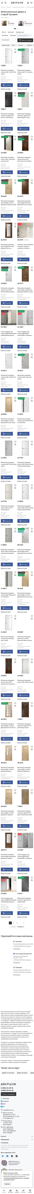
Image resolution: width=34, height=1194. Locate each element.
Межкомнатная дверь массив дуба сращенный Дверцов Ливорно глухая (25, 290)
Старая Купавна (23, 35)
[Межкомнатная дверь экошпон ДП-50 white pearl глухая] (9, 622)
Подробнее (16, 949)
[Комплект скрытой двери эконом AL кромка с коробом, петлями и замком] (25, 230)
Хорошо (7, 1184)
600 (14, 45)
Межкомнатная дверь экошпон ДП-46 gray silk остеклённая (8, 595)
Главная (3, 7)
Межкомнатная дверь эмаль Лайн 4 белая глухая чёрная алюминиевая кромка (25, 508)
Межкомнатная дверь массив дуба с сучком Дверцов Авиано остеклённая (7, 769)
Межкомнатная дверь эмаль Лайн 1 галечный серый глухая (8, 159)
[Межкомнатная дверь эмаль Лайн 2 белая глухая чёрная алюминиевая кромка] (25, 448)
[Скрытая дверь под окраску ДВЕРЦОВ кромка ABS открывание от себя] (25, 840)
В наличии (5, 35)
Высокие (13, 35)
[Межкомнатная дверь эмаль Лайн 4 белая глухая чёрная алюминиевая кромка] (25, 491)
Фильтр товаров (25, 40)
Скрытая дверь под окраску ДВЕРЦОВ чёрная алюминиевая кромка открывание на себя (8, 333)
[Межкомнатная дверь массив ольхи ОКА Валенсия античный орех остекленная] (9, 666)
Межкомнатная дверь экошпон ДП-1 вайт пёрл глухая (8, 72)
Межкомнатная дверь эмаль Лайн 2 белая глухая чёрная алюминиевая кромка (25, 464)
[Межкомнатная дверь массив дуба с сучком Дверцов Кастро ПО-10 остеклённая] (9, 709)
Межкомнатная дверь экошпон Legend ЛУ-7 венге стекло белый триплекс (7, 115)
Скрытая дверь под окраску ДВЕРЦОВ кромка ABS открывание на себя (24, 333)
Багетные (11, 32)
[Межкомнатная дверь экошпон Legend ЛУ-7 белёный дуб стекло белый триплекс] (25, 99)
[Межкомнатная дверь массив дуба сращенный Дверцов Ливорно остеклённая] (9, 840)
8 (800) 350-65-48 (7, 1090)
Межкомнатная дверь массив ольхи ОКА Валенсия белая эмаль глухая (7, 290)
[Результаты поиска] (5, 3)
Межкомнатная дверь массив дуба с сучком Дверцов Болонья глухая (24, 595)
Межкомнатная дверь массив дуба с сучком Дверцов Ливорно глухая (8, 202)
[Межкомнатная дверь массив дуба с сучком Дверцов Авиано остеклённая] (9, 753)
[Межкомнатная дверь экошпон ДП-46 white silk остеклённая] (25, 404)
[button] (15, 28)
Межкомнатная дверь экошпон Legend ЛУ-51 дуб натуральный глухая (24, 812)
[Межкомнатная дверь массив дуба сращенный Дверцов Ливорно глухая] (25, 274)
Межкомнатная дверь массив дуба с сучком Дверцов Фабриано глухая (24, 769)
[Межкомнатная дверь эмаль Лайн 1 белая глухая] (25, 666)
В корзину (7, 85)
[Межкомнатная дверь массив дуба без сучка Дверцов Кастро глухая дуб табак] (25, 186)
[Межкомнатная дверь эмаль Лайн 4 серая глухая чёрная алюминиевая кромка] (9, 535)
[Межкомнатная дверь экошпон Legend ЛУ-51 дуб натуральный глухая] (25, 796)
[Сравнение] (15, 52)
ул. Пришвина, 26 (8, 1118)
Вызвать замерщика (8, 1094)
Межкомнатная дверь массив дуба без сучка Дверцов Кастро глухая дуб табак (24, 202)
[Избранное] (31, 3)
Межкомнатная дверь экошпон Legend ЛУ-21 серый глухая (24, 900)
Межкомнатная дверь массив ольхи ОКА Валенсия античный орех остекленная (8, 682)
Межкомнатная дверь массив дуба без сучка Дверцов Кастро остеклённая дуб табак (8, 246)
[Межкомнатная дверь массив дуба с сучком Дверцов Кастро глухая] (9, 404)
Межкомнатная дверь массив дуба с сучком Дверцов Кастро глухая (8, 420)
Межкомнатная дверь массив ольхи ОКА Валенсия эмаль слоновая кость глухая (25, 638)
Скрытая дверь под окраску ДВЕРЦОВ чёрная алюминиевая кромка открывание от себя (8, 900)
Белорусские (20, 32)
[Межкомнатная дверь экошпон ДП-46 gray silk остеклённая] (9, 579)
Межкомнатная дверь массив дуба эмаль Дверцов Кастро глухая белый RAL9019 (24, 551)
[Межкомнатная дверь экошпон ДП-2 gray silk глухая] (25, 361)
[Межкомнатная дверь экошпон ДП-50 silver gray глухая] (9, 448)
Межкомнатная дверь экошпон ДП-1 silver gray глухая (24, 72)
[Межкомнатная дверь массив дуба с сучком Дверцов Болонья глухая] (25, 579)
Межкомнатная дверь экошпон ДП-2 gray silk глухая (24, 377)
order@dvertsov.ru (8, 1110)
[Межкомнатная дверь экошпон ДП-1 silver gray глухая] (25, 56)
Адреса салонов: (8, 1113)
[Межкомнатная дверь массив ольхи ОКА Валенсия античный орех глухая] (25, 143)
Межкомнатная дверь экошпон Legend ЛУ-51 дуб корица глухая (24, 725)
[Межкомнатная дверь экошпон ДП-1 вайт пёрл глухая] (9, 56)
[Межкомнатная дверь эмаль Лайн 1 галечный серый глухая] (9, 143)
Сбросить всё (5, 45)
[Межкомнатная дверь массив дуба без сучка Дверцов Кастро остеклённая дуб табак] (9, 230)
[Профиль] (28, 3)
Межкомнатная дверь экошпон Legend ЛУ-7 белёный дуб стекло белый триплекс (24, 115)
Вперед (21, 926)
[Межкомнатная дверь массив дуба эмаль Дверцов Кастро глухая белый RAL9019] (25, 535)
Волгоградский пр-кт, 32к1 (11, 1116)
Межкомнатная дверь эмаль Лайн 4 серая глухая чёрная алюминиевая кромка (8, 551)
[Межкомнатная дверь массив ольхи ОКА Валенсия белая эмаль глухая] (9, 274)
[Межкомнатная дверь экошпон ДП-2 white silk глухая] (9, 361)
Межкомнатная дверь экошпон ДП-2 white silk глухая (8, 377)
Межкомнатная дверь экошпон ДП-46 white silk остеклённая (25, 420)
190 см (4, 32)
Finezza (22, 45)
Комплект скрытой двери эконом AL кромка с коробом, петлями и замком (25, 246)
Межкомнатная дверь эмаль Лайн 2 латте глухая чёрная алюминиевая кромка (7, 508)
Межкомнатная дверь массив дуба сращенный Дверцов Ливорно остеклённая (8, 856)
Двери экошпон (22, 1073)
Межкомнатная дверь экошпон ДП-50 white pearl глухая (7, 638)
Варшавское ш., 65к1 (9, 1114)
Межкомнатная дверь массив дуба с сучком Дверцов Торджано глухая (7, 813)
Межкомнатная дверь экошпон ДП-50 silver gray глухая (9, 464)
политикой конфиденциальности (13, 1178)
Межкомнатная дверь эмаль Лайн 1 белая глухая (25, 681)
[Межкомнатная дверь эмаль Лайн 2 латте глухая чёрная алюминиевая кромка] (9, 491)
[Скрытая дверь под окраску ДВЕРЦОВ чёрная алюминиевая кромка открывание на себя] (9, 317)
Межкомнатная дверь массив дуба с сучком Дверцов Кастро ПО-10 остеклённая (8, 725)
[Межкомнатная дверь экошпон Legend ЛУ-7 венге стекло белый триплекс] (9, 99)
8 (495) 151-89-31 (7, 1088)
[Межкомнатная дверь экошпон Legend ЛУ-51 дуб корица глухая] (25, 709)
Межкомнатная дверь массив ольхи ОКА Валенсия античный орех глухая (25, 159)
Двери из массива (8, 1073)
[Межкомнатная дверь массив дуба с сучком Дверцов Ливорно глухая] (9, 186)
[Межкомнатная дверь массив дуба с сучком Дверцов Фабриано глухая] (25, 753)
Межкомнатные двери (18, 7)
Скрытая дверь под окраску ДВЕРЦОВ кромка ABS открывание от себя (24, 856)
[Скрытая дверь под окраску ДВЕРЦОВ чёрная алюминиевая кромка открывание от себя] (9, 884)
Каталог (9, 7)
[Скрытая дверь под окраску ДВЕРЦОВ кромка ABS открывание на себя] (25, 317)
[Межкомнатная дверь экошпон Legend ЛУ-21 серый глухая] (25, 884)
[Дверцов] (17, 3)
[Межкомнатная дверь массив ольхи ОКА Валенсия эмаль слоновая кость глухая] (25, 622)
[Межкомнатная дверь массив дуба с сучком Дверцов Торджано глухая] (9, 796)
